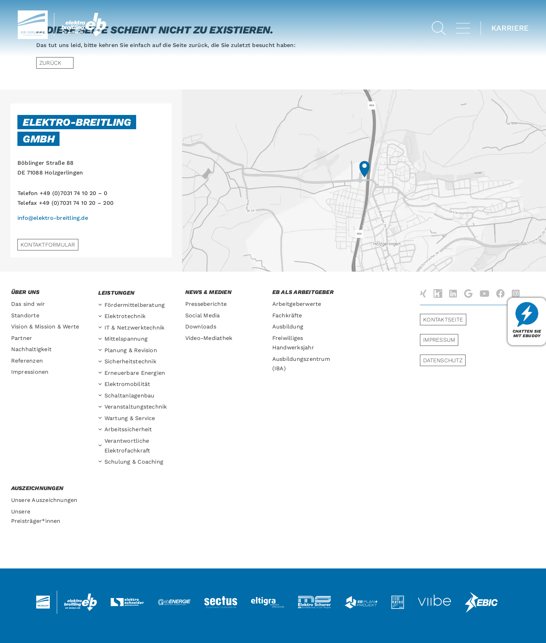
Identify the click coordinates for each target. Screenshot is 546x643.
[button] (439, 28)
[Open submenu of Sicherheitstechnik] (101, 361)
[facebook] (500, 293)
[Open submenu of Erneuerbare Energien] (101, 373)
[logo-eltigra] (267, 599)
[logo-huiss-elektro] (397, 598)
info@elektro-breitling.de (52, 218)
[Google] (468, 293)
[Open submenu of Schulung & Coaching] (101, 462)
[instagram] (516, 293)
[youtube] (484, 293)
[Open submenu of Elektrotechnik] (101, 316)
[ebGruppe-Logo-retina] (33, 13)
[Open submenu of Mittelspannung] (101, 339)
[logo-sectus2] (220, 596)
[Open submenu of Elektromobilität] (101, 384)
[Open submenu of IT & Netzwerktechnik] (101, 328)
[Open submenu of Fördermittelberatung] (101, 305)
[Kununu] (438, 293)
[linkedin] (453, 293)
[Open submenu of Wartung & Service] (101, 418)
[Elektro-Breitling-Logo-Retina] (84, 15)
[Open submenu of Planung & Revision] (101, 350)
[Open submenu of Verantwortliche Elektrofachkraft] (101, 445)
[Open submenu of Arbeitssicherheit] (101, 429)
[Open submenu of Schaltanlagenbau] (101, 396)
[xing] (423, 293)
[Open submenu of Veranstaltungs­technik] (101, 407)
